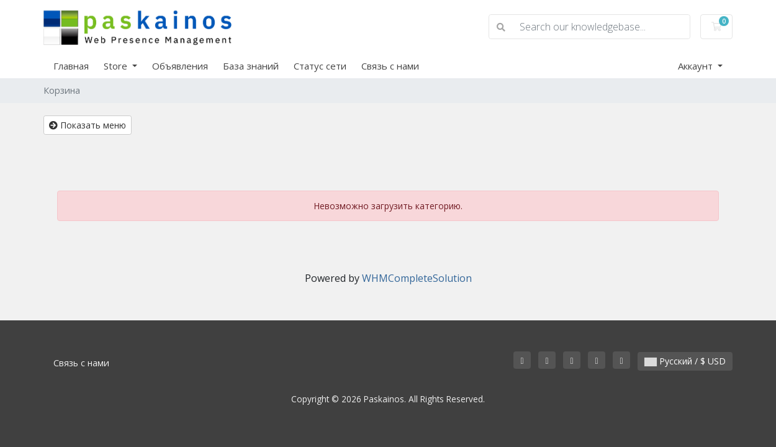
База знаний (251, 66)
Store (117, 66)
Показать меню (87, 125)
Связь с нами (390, 66)
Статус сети (320, 66)
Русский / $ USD (685, 361)
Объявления (180, 66)
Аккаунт (696, 66)
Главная (71, 66)
